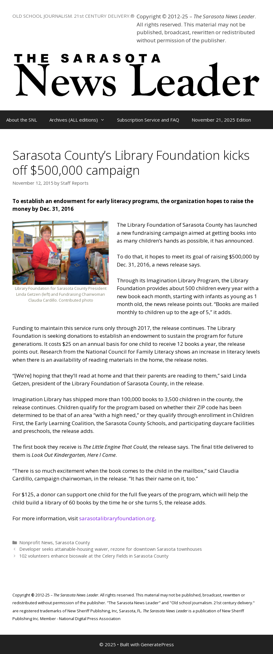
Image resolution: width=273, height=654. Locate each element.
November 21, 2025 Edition (221, 120)
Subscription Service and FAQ (148, 120)
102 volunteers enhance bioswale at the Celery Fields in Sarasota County (93, 556)
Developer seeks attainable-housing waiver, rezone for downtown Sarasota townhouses (110, 549)
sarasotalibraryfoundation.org (117, 518)
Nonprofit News (36, 542)
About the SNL (21, 120)
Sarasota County (72, 542)
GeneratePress (157, 644)
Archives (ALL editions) (80, 119)
